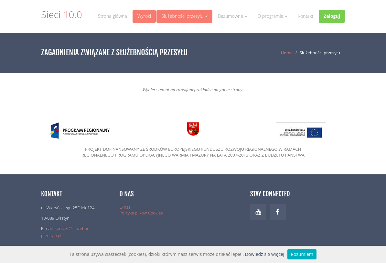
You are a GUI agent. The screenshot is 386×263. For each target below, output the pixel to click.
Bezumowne (232, 16)
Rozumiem (302, 254)
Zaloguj (332, 16)
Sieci (61, 15)
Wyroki (144, 16)
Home (287, 53)
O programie (272, 16)
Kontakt (305, 16)
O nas (125, 207)
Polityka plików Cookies (141, 213)
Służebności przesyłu (184, 16)
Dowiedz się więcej (264, 254)
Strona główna (112, 16)
